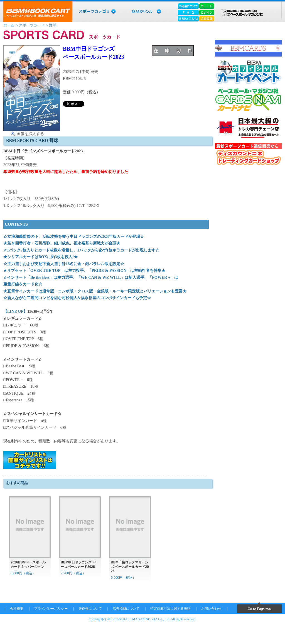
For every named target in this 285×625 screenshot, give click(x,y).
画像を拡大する (30, 133)
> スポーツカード (29, 25)
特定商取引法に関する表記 (170, 609)
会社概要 (16, 609)
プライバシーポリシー (51, 609)
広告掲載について (126, 609)
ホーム (8, 25)
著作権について (90, 609)
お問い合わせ (211, 609)
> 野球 (50, 25)
